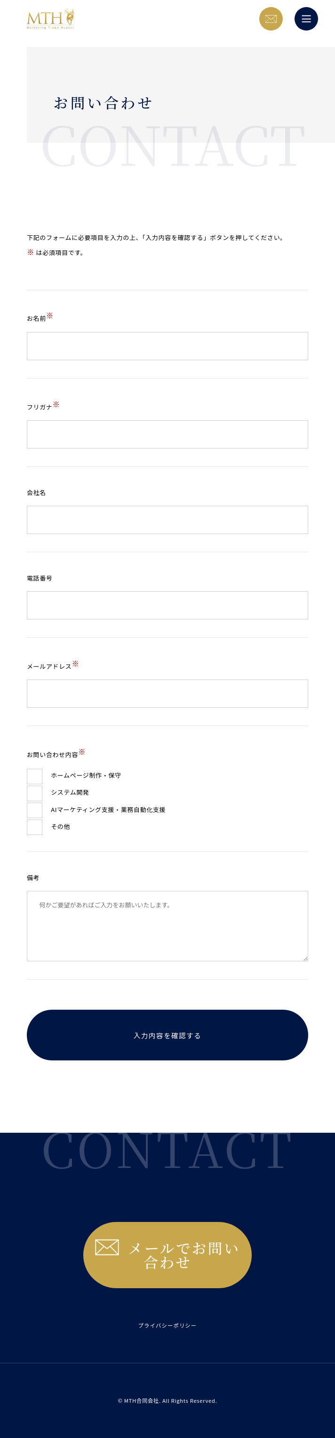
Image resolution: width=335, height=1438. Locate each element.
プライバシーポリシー (167, 1325)
